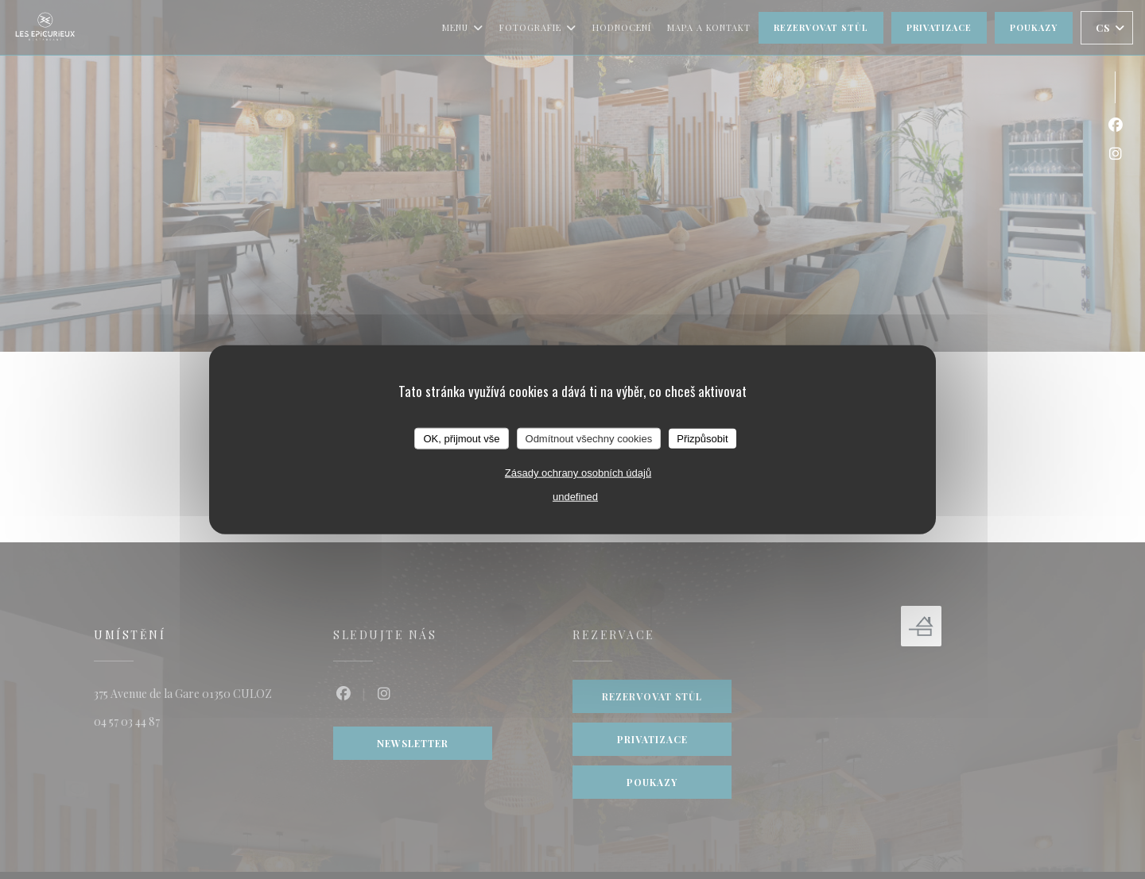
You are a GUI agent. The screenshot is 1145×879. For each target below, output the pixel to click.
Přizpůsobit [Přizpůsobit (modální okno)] (702, 438)
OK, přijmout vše (461, 438)
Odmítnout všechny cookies (589, 438)
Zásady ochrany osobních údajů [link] (578, 473)
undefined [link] (575, 497)
